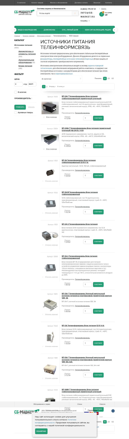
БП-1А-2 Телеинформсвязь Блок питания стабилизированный (79, 257)
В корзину (98, 118)
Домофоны (49, 30)
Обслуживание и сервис (41, 404)
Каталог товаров (37, 3)
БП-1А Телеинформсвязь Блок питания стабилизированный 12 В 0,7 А (79, 161)
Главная (17, 36)
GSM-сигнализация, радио (98, 30)
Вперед (52, 86)
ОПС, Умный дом (70, 30)
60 (113, 78)
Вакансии (97, 3)
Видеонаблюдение (27, 30)
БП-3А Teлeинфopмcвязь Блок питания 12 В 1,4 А (83, 326)
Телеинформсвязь (82, 113)
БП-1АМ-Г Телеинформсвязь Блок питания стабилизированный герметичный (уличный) (81, 391)
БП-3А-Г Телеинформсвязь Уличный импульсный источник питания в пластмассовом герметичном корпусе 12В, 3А (87, 296)
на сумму (108, 13)
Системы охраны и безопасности (51, 9)
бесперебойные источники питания (67, 59)
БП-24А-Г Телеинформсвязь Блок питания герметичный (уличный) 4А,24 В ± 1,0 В (86, 129)
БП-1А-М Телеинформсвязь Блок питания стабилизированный (80, 193)
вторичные (88, 59)
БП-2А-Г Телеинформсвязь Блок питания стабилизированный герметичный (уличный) (81, 97)
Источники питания (44, 36)
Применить (20, 107)
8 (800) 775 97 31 (88, 9)
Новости (102, 404)
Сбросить (31, 107)
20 (109, 78)
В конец (60, 86)
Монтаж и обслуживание (58, 3)
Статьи (79, 404)
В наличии (22, 92)
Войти (103, 9)
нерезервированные (64, 74)
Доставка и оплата (81, 3)
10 (105, 78)
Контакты (108, 3)
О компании (21, 3)
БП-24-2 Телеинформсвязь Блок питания (79, 224)
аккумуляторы (46, 59)
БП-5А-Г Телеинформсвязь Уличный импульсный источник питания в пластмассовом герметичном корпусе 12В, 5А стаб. (87, 360)
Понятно (41, 431)
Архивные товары (25, 112)
